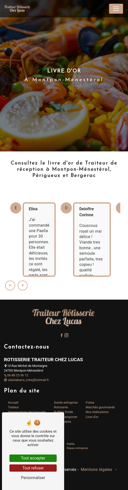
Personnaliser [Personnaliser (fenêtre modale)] (33, 477)
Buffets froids (63, 412)
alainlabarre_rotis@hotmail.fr (26, 380)
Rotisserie (61, 407)
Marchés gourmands (100, 407)
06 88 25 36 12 (16, 375)
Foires (90, 402)
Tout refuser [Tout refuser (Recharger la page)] (33, 468)
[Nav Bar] (116, 9)
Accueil (13, 402)
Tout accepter (33, 458)
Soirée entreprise (66, 402)
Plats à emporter (66, 417)
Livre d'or (92, 417)
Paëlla (71, 444)
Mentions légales (96, 469)
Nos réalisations (97, 412)
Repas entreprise (77, 448)
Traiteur (13, 407)
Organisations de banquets (27, 412)
